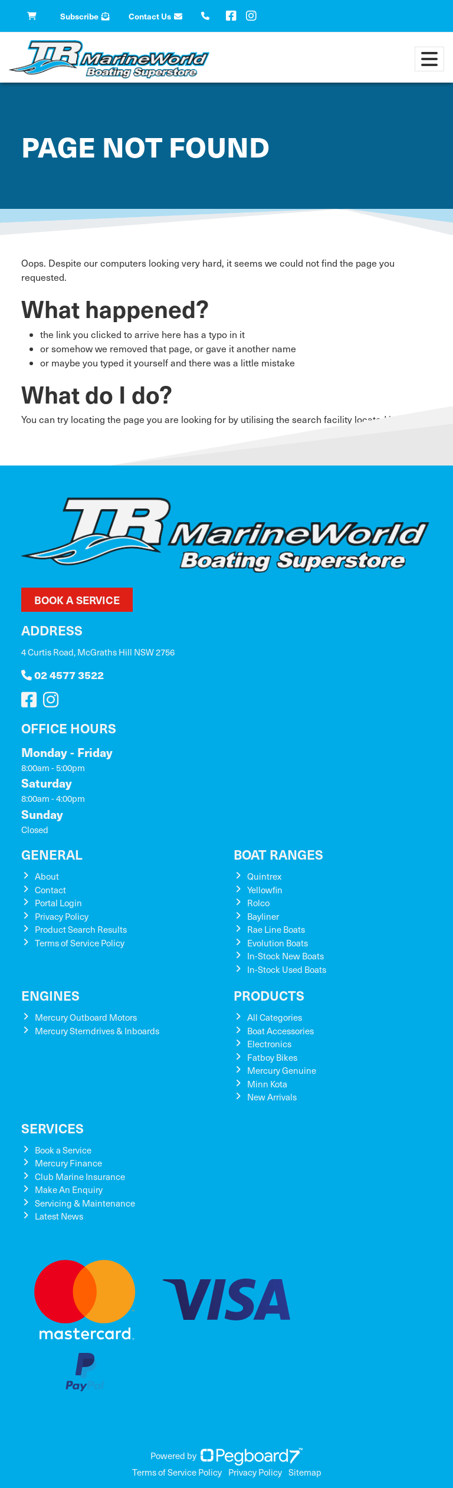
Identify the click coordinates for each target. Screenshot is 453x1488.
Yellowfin (265, 890)
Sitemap (304, 1472)
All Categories (274, 1017)
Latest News (59, 1216)
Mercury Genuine (281, 1070)
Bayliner (263, 916)
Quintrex (264, 876)
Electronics (269, 1044)
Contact (50, 890)
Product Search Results (81, 929)
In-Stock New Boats (285, 956)
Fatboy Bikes (272, 1057)
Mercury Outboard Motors (86, 1017)
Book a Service (77, 599)
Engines (50, 995)
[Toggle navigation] (429, 59)
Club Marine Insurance (80, 1176)
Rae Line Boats (276, 929)
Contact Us (155, 16)
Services (52, 1128)
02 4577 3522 (62, 674)
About (47, 876)
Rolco (258, 903)
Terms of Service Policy (79, 943)
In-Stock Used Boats (286, 969)
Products (269, 995)
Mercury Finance (68, 1163)
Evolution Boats (277, 943)
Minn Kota (267, 1084)
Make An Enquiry (69, 1189)
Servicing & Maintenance (85, 1203)
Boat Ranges (278, 854)
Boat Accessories (280, 1031)
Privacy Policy (61, 916)
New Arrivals (272, 1097)
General (52, 854)
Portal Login (58, 903)
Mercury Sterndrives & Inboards (97, 1031)
